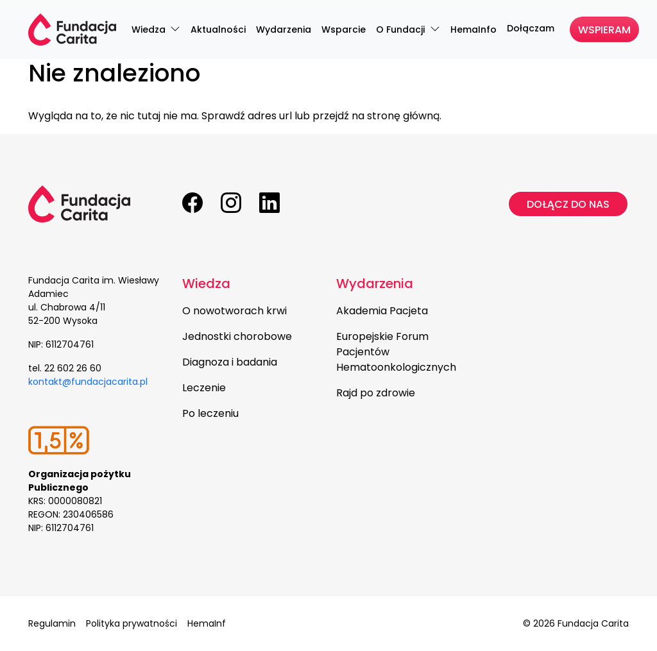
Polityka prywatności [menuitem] (131, 623)
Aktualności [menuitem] (218, 29)
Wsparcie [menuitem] (343, 29)
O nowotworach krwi (234, 310)
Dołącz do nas (568, 204)
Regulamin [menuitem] (52, 623)
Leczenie (204, 387)
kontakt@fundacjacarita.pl (88, 381)
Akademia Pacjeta (382, 310)
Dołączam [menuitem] (530, 28)
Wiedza (206, 283)
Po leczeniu (210, 413)
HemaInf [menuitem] (206, 623)
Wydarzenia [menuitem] (283, 29)
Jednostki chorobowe (237, 336)
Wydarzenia (374, 283)
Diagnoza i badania (229, 362)
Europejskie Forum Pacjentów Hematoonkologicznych (396, 352)
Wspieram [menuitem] (604, 29)
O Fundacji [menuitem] (401, 29)
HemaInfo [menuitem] (473, 29)
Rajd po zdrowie (375, 392)
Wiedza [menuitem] (150, 29)
